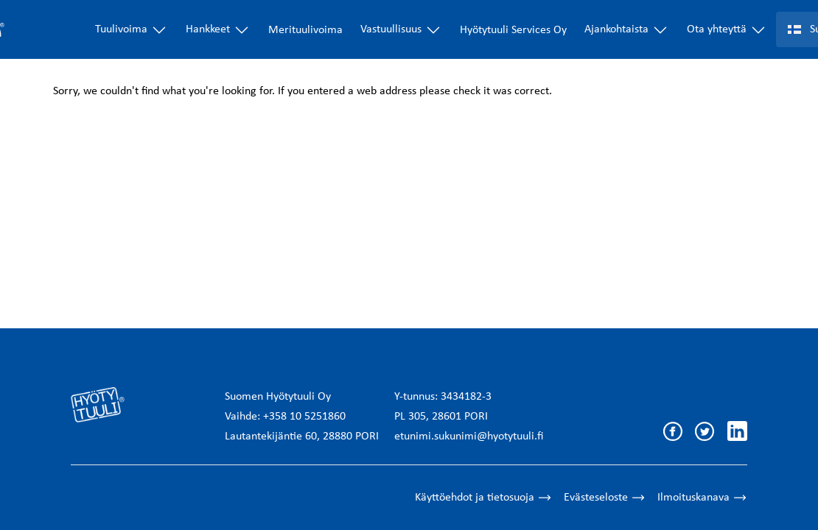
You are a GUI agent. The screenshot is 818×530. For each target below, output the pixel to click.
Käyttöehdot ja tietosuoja (483, 497)
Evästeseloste (605, 497)
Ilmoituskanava (702, 497)
